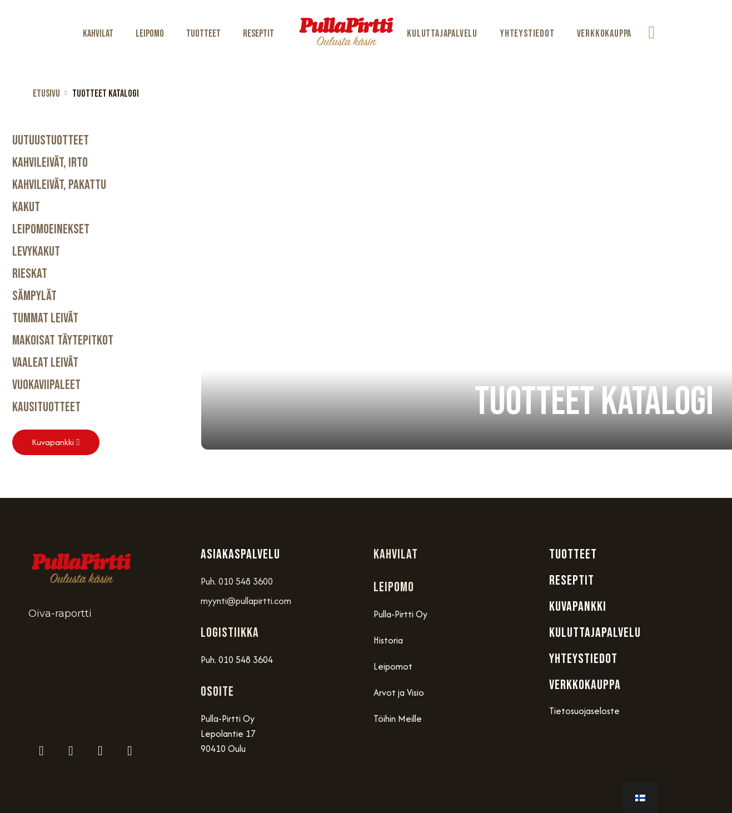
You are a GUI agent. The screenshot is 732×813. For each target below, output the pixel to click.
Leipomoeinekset (50, 229)
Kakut (26, 207)
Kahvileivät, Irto (50, 162)
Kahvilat (98, 33)
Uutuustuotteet (50, 140)
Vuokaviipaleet (46, 385)
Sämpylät (34, 296)
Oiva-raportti (60, 613)
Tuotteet (203, 33)
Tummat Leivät (45, 318)
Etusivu (46, 93)
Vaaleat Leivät (45, 363)
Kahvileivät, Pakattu (59, 185)
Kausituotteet (46, 407)
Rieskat (29, 274)
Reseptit (258, 33)
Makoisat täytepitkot (62, 340)
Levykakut (36, 251)
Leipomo (150, 33)
